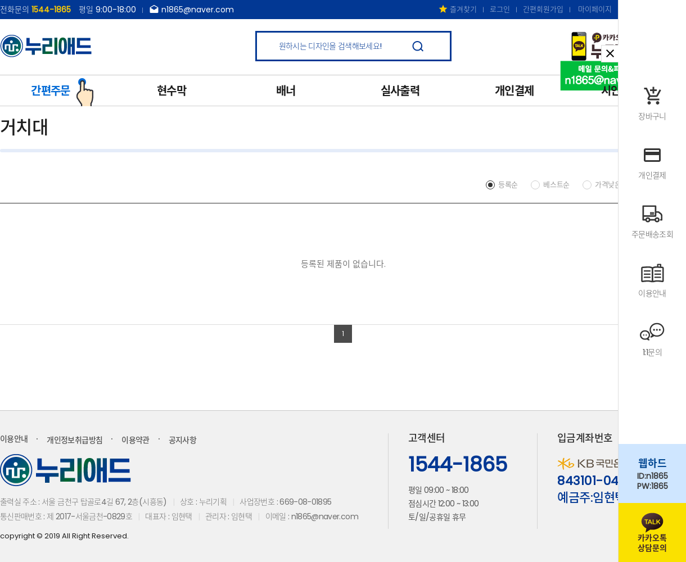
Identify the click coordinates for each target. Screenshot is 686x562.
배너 (286, 91)
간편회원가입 (543, 9)
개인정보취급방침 (74, 440)
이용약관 (135, 440)
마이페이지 (595, 9)
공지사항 (182, 440)
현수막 (171, 91)
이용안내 (14, 439)
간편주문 (62, 90)
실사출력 (400, 91)
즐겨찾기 (457, 9)
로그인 (500, 9)
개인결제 (514, 91)
